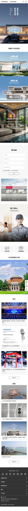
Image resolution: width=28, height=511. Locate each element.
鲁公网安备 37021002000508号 (7, 509)
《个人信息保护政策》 (14, 174)
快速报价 (19, 143)
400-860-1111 (14, 475)
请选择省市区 (14, 166)
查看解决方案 (8, 143)
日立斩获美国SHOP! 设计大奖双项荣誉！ (11, 350)
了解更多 (14, 242)
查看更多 (14, 295)
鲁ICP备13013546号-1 (5, 505)
